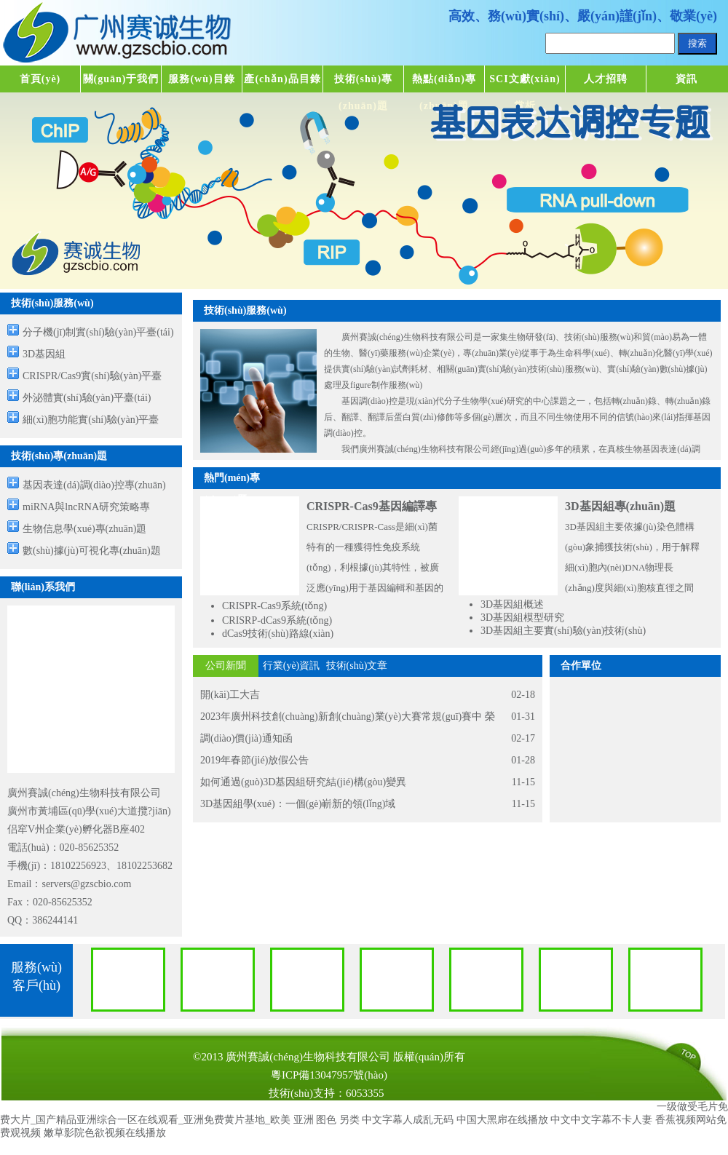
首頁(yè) (40, 79)
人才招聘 (606, 79)
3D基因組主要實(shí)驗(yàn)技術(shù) (563, 630)
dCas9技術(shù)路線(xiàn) (277, 633)
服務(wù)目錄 (201, 79)
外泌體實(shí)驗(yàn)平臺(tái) (87, 397)
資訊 (686, 79)
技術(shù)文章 (357, 665)
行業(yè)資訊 (291, 665)
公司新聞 (225, 665)
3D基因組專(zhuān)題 (620, 506)
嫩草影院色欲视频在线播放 (105, 1132)
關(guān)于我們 (121, 79)
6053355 (365, 1093)
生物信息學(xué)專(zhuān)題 (84, 528)
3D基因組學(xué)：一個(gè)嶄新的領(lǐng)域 (297, 803)
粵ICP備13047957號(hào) (329, 1075)
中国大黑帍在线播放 (502, 1119)
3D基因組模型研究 (522, 617)
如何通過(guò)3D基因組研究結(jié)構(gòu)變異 (303, 782)
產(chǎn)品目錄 (282, 79)
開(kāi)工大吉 (230, 694)
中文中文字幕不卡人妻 (601, 1119)
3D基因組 (44, 354)
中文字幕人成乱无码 (408, 1119)
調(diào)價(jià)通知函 (246, 738)
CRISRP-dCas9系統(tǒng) (277, 620)
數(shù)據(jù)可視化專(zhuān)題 (92, 550)
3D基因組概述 (512, 604)
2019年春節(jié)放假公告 (254, 760)
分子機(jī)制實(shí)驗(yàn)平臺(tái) (98, 332)
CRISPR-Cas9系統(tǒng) (274, 605)
